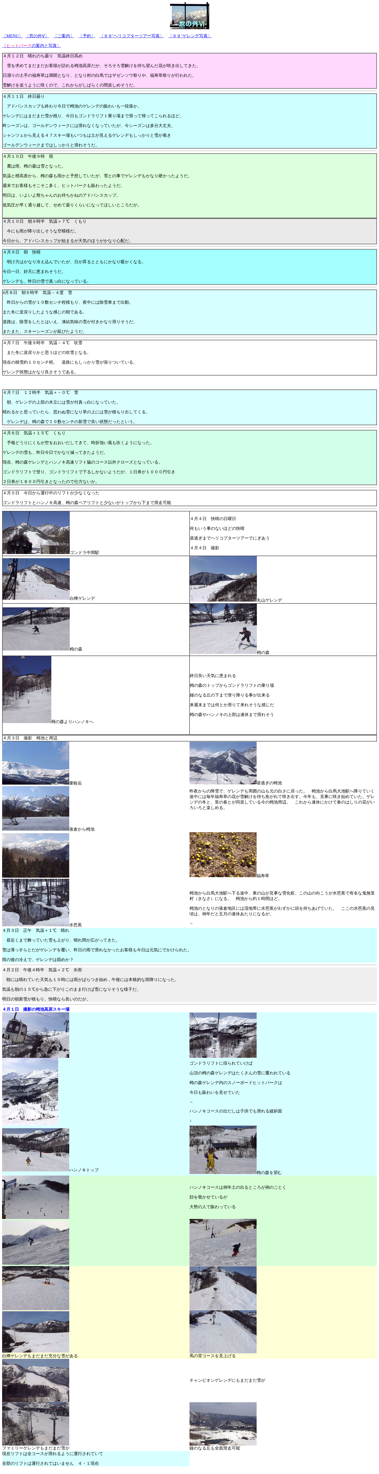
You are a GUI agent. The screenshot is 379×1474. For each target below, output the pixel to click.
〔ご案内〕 (63, 36)
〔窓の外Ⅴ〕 (37, 36)
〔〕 (12, 36)
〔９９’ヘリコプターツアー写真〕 (131, 36)
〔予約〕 (86, 36)
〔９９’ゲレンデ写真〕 (190, 36)
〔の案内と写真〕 (31, 45)
